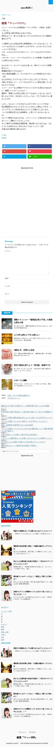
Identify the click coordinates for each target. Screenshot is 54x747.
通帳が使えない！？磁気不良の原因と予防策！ (19, 446)
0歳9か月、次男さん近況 (24, 350)
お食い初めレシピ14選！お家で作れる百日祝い (19, 435)
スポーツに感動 (20, 380)
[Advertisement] (27, 184)
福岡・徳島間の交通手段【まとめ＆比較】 (17, 425)
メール (7, 286)
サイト (7, 294)
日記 (5, 135)
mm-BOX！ (27, 8)
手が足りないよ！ (14, 398)
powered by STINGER (41, 743)
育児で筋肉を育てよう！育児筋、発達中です (32, 365)
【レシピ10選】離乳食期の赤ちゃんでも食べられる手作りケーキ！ (27, 418)
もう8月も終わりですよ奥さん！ (27, 335)
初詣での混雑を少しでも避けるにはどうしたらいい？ (32, 531)
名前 (7, 278)
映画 (5, 138)
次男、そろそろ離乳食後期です (19, 395)
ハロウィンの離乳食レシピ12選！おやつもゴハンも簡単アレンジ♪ (26, 438)
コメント (8, 251)
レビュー (4, 624)
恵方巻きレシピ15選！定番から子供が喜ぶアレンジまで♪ (23, 442)
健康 (2, 629)
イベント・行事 (6, 611)
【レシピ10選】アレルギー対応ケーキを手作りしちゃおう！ (24, 421)
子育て (3, 634)
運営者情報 (32, 732)
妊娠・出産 (5, 632)
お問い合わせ (22, 732)
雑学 (2, 640)
